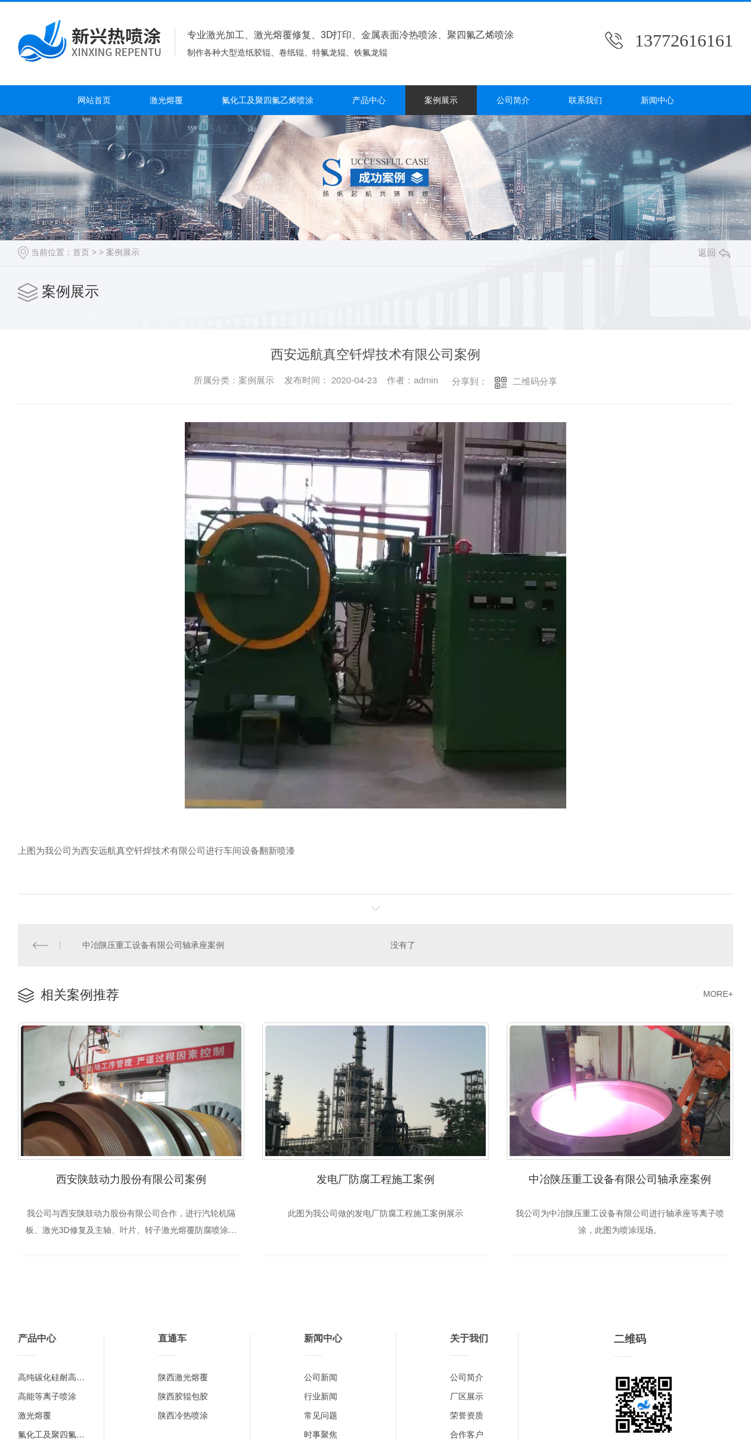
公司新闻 (320, 1377)
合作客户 (466, 1434)
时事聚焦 (320, 1434)
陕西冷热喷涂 (183, 1415)
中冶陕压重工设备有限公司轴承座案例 (153, 945)
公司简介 (513, 100)
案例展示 (441, 100)
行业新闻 (320, 1396)
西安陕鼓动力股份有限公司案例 (131, 1179)
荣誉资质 (466, 1415)
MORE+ (718, 994)
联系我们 (585, 100)
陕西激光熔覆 (183, 1377)
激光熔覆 (166, 100)
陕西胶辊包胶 (183, 1396)
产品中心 (369, 100)
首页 (81, 252)
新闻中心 (657, 100)
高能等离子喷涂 (47, 1396)
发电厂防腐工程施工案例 (375, 1179)
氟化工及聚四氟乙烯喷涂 (268, 100)
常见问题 (320, 1415)
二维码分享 (535, 381)
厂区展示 (466, 1396)
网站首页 (94, 100)
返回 (714, 252)
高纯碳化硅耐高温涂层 (55, 1377)
